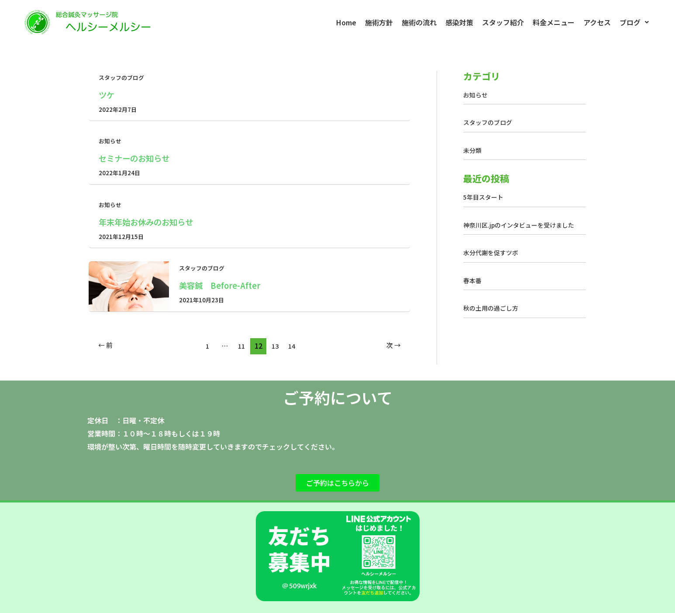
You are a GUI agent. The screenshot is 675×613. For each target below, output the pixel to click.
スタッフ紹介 (503, 22)
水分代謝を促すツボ (492, 252)
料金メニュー (554, 22)
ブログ (634, 22)
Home (346, 22)
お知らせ (111, 140)
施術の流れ (419, 22)
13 (276, 345)
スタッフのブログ (123, 77)
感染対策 (459, 22)
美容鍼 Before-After (224, 285)
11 (241, 345)
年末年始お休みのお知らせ (151, 221)
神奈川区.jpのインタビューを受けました (522, 224)
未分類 (473, 150)
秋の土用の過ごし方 (492, 307)
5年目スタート (484, 196)
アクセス (597, 22)
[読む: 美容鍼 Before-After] (129, 285)
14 (293, 345)
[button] (634, 22)
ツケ (107, 94)
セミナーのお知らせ (138, 158)
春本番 (473, 280)
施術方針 (379, 22)
